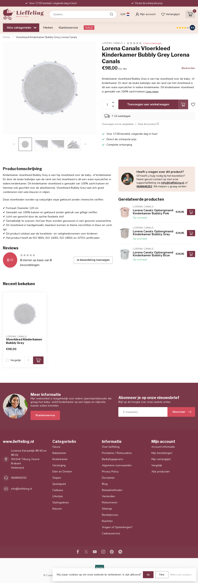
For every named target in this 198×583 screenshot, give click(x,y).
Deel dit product (148, 124)
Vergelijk (15, 360)
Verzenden (108, 496)
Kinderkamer (60, 459)
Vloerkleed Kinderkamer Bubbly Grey (24, 341)
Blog (105, 484)
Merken (48, 28)
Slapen (56, 478)
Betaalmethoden (112, 490)
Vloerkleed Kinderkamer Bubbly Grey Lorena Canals (46, 37)
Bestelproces (110, 515)
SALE (89, 28)
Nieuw (56, 447)
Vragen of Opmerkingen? (117, 527)
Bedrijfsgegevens (112, 459)
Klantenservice (68, 28)
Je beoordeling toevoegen (93, 260)
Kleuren (57, 509)
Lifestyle (57, 496)
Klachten (107, 521)
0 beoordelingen (152, 43)
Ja (148, 574)
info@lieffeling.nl (172, 183)
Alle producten (160, 471)
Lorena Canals (112, 43)
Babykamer (59, 453)
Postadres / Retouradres (117, 453)
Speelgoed (59, 484)
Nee (161, 574)
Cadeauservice (111, 533)
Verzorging (59, 465)
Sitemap (107, 509)
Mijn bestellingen (161, 453)
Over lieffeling (110, 447)
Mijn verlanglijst (161, 459)
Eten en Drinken (62, 471)
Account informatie (163, 447)
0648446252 (144, 186)
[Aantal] (28, 360)
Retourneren (109, 502)
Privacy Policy (110, 471)
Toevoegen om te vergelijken (118, 124)
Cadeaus (57, 490)
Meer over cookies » (181, 574)
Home (6, 37)
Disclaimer (108, 478)
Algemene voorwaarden (117, 465)
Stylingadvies (60, 502)
